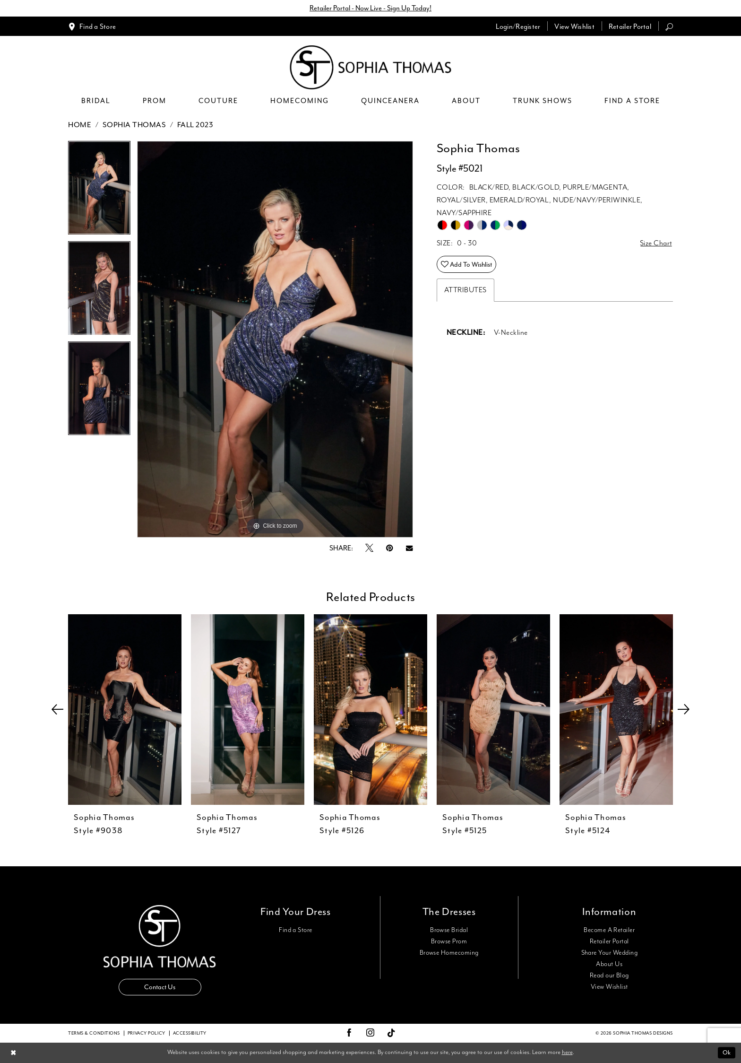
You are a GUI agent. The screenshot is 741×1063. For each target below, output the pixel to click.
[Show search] (669, 26)
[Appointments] (92, 26)
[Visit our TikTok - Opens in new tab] (391, 1033)
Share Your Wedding (609, 953)
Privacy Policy (146, 1033)
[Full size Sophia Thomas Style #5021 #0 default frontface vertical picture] (275, 339)
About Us (609, 964)
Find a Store (295, 930)
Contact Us (159, 987)
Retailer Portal (609, 941)
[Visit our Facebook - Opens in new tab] (349, 1033)
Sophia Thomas (134, 125)
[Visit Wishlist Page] (574, 26)
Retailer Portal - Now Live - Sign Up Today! (370, 8)
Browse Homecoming (449, 953)
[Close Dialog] (13, 1053)
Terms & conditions (94, 1033)
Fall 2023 (195, 125)
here (567, 1052)
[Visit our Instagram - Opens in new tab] (370, 1033)
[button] (518, 26)
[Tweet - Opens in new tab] (369, 548)
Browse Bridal (449, 930)
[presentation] (124, 709)
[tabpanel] (99, 191)
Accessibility (190, 1033)
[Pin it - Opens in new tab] (390, 548)
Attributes (465, 290)
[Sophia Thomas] (370, 67)
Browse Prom (449, 941)
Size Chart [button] (656, 243)
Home (79, 125)
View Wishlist (609, 987)
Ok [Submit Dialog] (727, 1052)
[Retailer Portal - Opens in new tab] (630, 26)
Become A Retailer (609, 930)
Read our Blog (609, 975)
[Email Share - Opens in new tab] (409, 548)
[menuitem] (92, 26)
